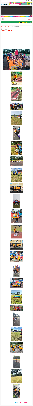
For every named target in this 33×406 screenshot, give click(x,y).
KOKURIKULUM (11, 29)
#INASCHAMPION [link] (10, 36)
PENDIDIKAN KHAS (15, 29)
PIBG (1, 13)
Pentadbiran (3, 11)
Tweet (2, 28)
